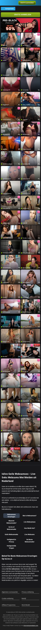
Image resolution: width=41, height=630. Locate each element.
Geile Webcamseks (11, 534)
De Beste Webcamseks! (29, 541)
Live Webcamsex (29, 522)
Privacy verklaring (28, 592)
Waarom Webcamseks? (11, 522)
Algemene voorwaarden (10, 592)
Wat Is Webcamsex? (29, 516)
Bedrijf (24, 598)
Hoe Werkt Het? (29, 528)
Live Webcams (29, 534)
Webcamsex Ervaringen (11, 516)
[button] (27, 3)
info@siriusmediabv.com (31, 625)
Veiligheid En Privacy (11, 541)
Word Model (26, 605)
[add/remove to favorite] (2, 34)
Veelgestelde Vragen (11, 547)
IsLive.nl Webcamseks (11, 528)
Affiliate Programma (8, 605)
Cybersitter (32, 623)
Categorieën (8, 9)
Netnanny (25, 623)
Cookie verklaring (7, 598)
